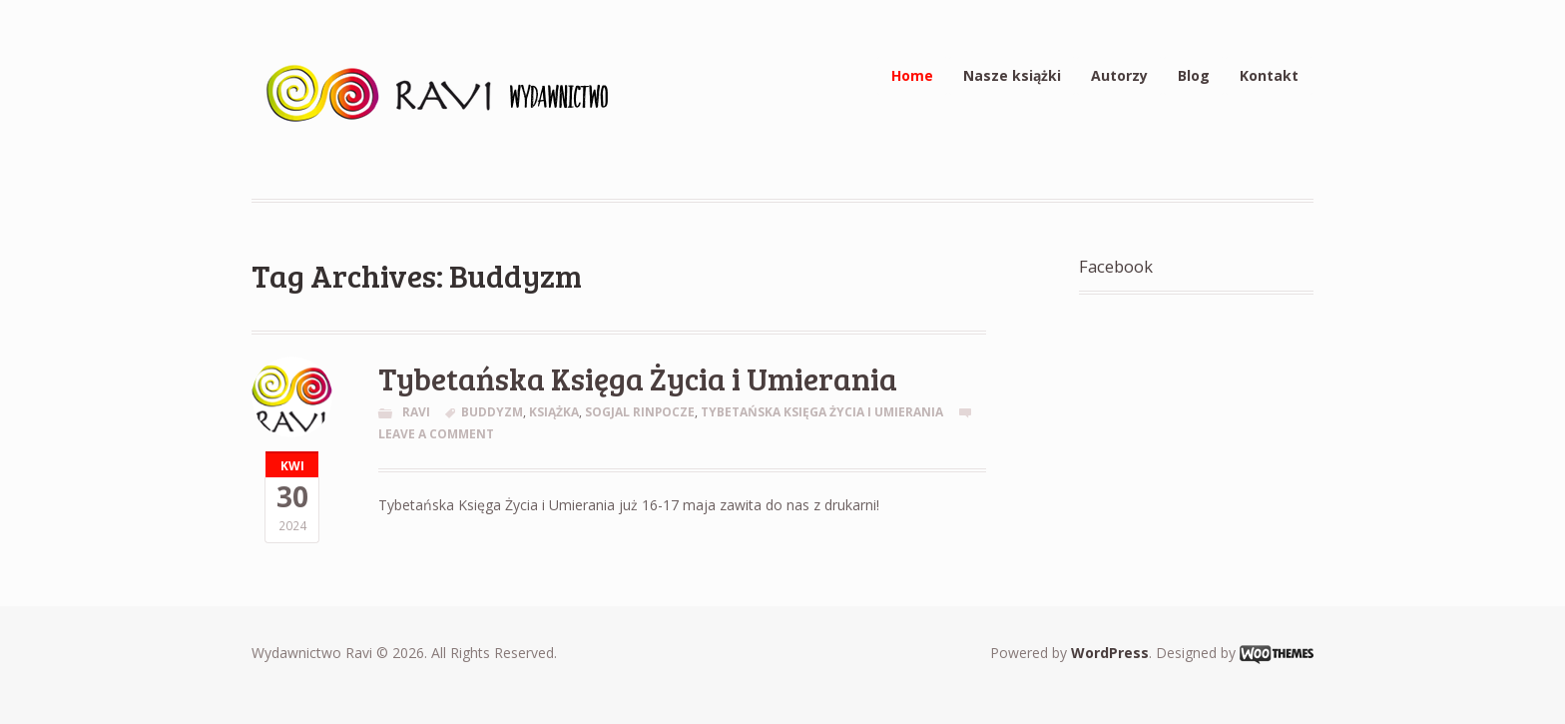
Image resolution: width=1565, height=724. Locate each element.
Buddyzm (492, 411)
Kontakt (1269, 75)
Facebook (1116, 266)
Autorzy (1119, 75)
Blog (1194, 75)
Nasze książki (1012, 75)
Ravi (416, 411)
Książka (554, 411)
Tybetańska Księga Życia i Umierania (637, 378)
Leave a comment (436, 433)
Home (912, 75)
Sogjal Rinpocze (640, 411)
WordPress (1110, 652)
